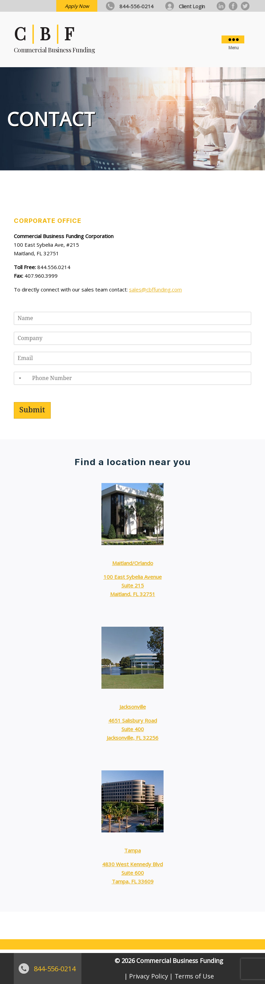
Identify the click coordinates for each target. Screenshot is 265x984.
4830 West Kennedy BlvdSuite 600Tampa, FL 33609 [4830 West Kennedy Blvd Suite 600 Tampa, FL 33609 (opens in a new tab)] (132, 873)
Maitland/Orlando (132, 563)
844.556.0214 (53, 267)
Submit (32, 410)
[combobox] (18, 378)
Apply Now (77, 6)
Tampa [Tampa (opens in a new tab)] (132, 850)
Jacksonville (132, 706)
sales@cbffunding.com (155, 289)
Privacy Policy (148, 976)
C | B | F (44, 33)
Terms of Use (194, 976)
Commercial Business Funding (179, 960)
